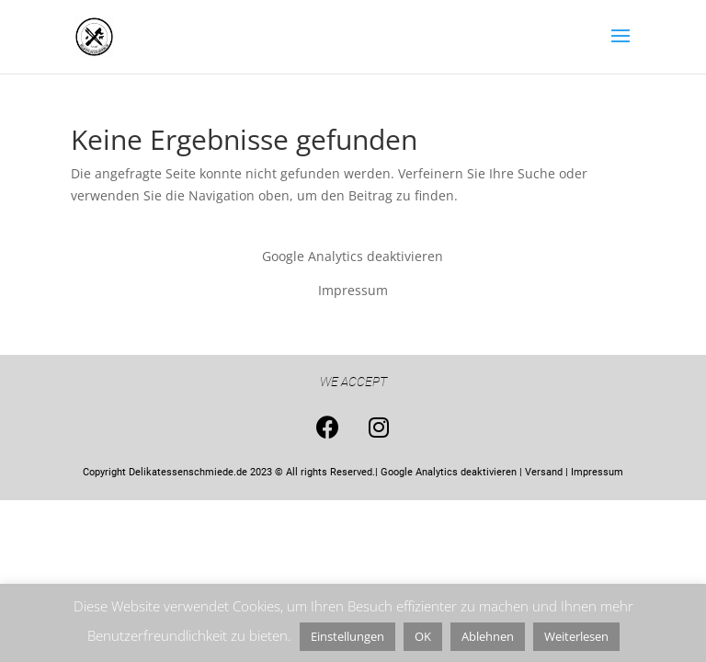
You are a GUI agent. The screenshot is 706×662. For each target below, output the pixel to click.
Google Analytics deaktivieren (352, 256)
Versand (544, 472)
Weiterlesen (576, 636)
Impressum (353, 290)
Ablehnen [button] (487, 636)
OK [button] (423, 636)
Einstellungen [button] (347, 636)
